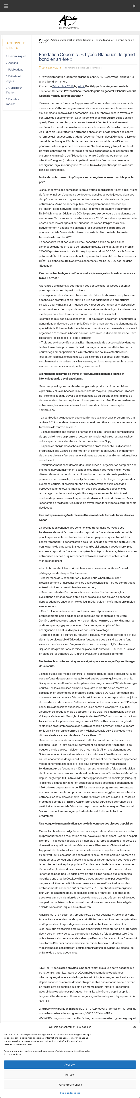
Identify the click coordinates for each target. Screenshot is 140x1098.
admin (81, 86)
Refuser (70, 1074)
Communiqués (17, 56)
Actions (13, 63)
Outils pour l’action (14, 90)
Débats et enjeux (13, 79)
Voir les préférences (70, 1084)
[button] (134, 1027)
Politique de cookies (70, 1093)
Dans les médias (93, 68)
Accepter (70, 1064)
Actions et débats (76, 68)
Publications (15, 69)
